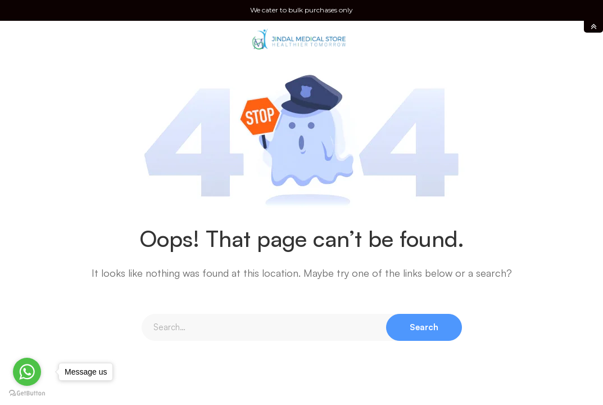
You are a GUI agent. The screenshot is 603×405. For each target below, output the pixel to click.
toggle (593, 27)
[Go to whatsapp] (27, 372)
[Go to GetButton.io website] (27, 393)
